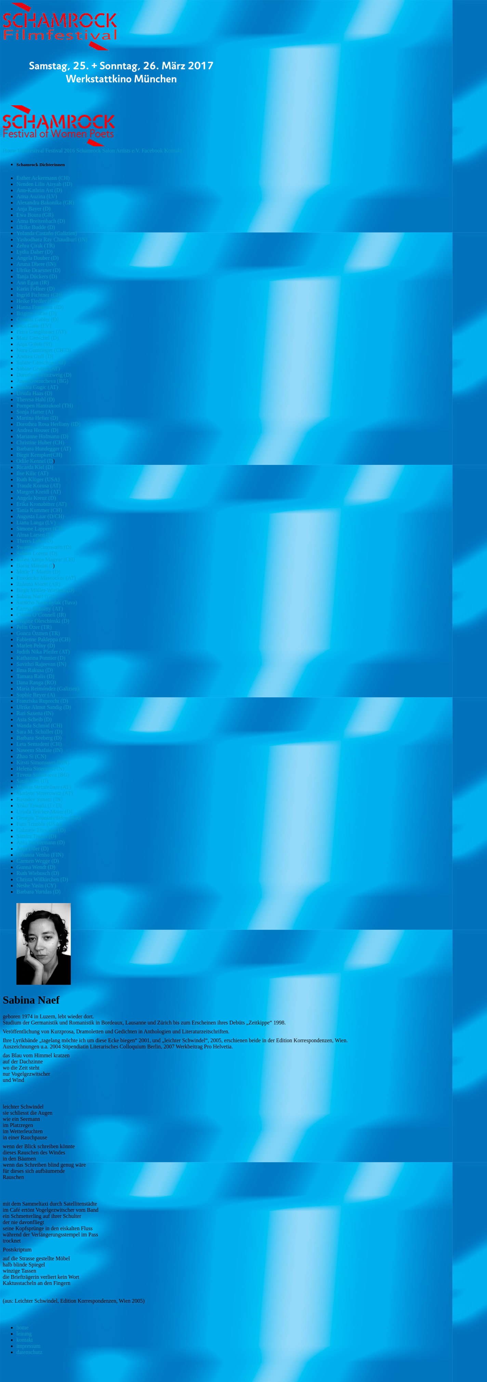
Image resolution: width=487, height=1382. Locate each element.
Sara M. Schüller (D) (39, 732)
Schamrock (88, 150)
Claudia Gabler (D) (37, 319)
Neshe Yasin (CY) (36, 885)
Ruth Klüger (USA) (38, 479)
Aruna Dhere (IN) (36, 264)
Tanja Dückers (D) (36, 276)
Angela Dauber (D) (37, 258)
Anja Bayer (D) (33, 209)
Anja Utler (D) (32, 848)
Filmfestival (30, 150)
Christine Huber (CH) (40, 442)
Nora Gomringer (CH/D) (43, 350)
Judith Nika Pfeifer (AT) (43, 652)
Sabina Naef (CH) (36, 596)
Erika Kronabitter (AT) (41, 504)
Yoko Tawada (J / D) (39, 805)
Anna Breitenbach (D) (40, 221)
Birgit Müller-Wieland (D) (45, 590)
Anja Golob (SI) (34, 344)
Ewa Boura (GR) (34, 215)
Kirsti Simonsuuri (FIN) (42, 762)
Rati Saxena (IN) (34, 713)
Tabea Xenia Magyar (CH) (45, 559)
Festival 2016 (60, 150)
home (22, 1327)
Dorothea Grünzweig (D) (43, 375)
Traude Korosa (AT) (38, 485)
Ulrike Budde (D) (35, 227)
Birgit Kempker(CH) (39, 455)
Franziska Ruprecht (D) (42, 701)
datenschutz (29, 1352)
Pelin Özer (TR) (34, 627)
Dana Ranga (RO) (36, 682)
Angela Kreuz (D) (36, 498)
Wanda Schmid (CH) (39, 725)
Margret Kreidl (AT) (38, 492)
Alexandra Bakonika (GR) (45, 202)
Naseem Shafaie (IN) (39, 750)
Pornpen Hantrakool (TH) (44, 405)
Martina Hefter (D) (37, 418)
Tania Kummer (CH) (39, 510)
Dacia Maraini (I (34, 565)
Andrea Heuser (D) (37, 430)
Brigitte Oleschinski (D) (42, 621)
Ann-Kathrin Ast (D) (39, 190)
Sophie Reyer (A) (35, 695)
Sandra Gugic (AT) (37, 387)
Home (9, 150)
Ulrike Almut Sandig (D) (43, 707)
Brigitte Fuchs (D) (36, 313)
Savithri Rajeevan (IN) (41, 664)
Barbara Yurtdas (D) (38, 892)
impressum (28, 1346)
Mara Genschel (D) (37, 338)
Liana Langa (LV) (36, 522)
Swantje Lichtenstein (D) (43, 547)
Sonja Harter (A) (34, 412)
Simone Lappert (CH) (40, 529)
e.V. (136, 150)
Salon (108, 150)
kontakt (24, 1340)
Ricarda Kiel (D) (34, 467)
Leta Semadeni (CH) (39, 744)
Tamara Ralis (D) (35, 676)
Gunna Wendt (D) (35, 867)
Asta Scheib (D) (34, 719)
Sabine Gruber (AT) (38, 369)
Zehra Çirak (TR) (35, 246)
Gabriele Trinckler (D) (41, 830)
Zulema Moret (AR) (38, 584)
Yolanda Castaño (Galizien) (46, 233)
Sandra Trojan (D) (36, 836)
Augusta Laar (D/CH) (40, 516)
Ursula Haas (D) (34, 393)
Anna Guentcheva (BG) (42, 381)
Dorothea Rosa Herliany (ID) (48, 424)
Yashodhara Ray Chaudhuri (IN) (52, 239)
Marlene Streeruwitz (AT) (44, 793)
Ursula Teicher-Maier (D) (44, 812)
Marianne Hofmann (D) (42, 436)
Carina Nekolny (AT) (39, 609)
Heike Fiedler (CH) (37, 301)
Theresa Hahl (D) (35, 399)
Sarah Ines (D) (32, 781)
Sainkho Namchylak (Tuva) (46, 602)
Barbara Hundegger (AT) (43, 449)
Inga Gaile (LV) (33, 325)
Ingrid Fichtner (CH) (39, 295)
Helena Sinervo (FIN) (40, 768)
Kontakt (173, 150)
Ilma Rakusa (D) (34, 670)
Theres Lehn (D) (34, 541)
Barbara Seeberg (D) (39, 738)
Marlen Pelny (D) (35, 645)
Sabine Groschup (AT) (41, 362)
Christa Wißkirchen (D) (42, 879)
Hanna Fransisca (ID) (40, 307)
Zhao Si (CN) (31, 756)
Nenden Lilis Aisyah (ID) (44, 184)
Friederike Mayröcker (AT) (46, 578)
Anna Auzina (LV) (36, 196)
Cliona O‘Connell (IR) (41, 615)
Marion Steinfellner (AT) (43, 787)
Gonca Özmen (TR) (38, 633)
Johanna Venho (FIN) (39, 855)
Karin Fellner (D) (35, 289)
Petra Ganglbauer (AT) (41, 332)
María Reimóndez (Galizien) (47, 689)
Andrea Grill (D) (34, 356)
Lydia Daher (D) (34, 252)
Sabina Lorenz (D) (36, 553)
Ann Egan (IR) (32, 282)
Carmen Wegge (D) (37, 861)
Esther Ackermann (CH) (43, 178)
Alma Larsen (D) (35, 535)
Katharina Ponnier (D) (40, 658)
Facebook (152, 150)
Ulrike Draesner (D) (38, 270)
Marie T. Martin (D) (38, 572)
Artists (123, 150)
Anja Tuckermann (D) (40, 842)
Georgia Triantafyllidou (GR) (48, 818)
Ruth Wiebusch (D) (37, 873)
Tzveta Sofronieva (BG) (42, 775)
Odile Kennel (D (34, 461)
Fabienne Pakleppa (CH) (43, 639)
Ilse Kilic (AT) (32, 473)
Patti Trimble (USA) (38, 824)
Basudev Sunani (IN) (39, 799)
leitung (23, 1334)
